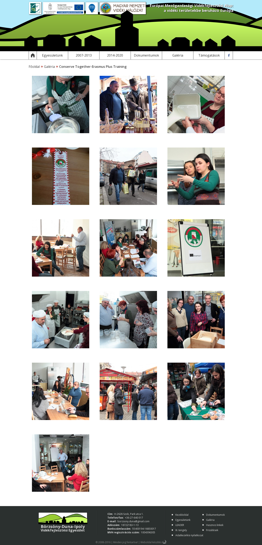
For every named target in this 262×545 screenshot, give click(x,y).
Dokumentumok (215, 515)
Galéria (49, 66)
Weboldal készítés (150, 542)
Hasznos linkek (214, 525)
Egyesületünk (182, 520)
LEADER (179, 525)
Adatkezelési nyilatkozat (189, 535)
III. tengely (181, 530)
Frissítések (212, 530)
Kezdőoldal (182, 515)
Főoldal (34, 66)
